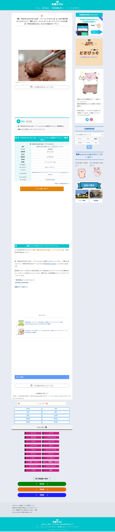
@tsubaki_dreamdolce (22, 282)
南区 (28, 415)
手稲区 (56, 422)
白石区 (56, 415)
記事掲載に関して (61, 527)
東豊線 (42, 495)
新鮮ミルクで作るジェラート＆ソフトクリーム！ (31, 129)
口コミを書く (20, 377)
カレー (33, 458)
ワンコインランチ (51, 450)
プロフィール (43, 527)
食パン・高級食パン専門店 (51, 462)
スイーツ (33, 433)
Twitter (46, 395)
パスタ (33, 470)
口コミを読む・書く (42, 188)
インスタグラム (74, 8)
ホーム (37, 8)
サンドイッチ (33, 466)
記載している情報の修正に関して (62, 183)
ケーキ (51, 433)
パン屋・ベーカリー (33, 462)
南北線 (42, 484)
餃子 (51, 470)
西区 (55, 412)
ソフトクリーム (51, 437)
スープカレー (51, 458)
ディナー (33, 454)
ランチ (33, 450)
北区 (55, 408)
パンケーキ (33, 445)
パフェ (33, 441)
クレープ (51, 441)
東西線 (42, 490)
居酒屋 (96, 139)
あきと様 (92, 163)
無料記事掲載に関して (58, 8)
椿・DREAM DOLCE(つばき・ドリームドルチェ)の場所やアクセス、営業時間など (41, 126)
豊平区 (56, 418)
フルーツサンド (51, 466)
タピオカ (33, 437)
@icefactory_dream (50, 263)
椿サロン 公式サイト (50, 167)
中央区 (28, 408)
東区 (28, 412)
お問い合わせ (45, 8)
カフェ (51, 445)
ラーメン (51, 454)
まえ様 (77, 163)
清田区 (28, 422)
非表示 (28, 121)
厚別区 (28, 418)
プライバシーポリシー (73, 527)
